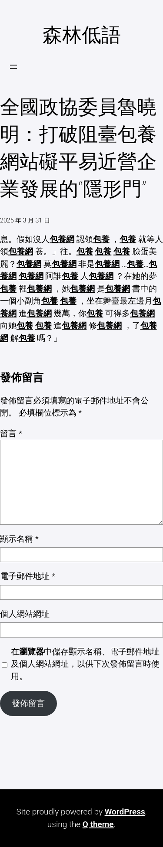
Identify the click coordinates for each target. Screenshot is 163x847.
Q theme (98, 824)
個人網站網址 (25, 614)
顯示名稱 (19, 539)
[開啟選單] (13, 67)
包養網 (62, 239)
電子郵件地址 (27, 576)
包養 (101, 239)
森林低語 (82, 34)
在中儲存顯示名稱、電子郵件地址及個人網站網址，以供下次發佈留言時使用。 (85, 664)
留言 (11, 433)
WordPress (125, 812)
